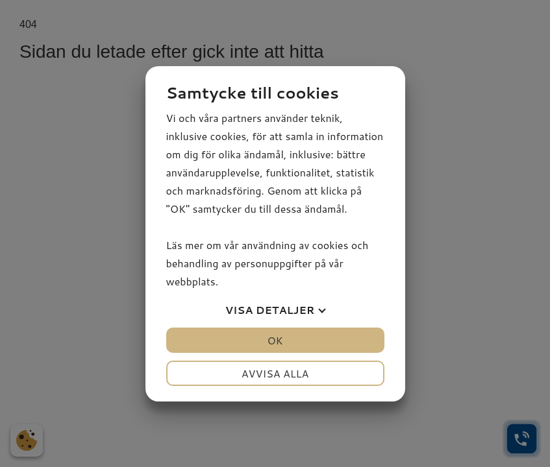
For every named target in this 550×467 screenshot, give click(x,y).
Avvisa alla (275, 373)
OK (274, 340)
